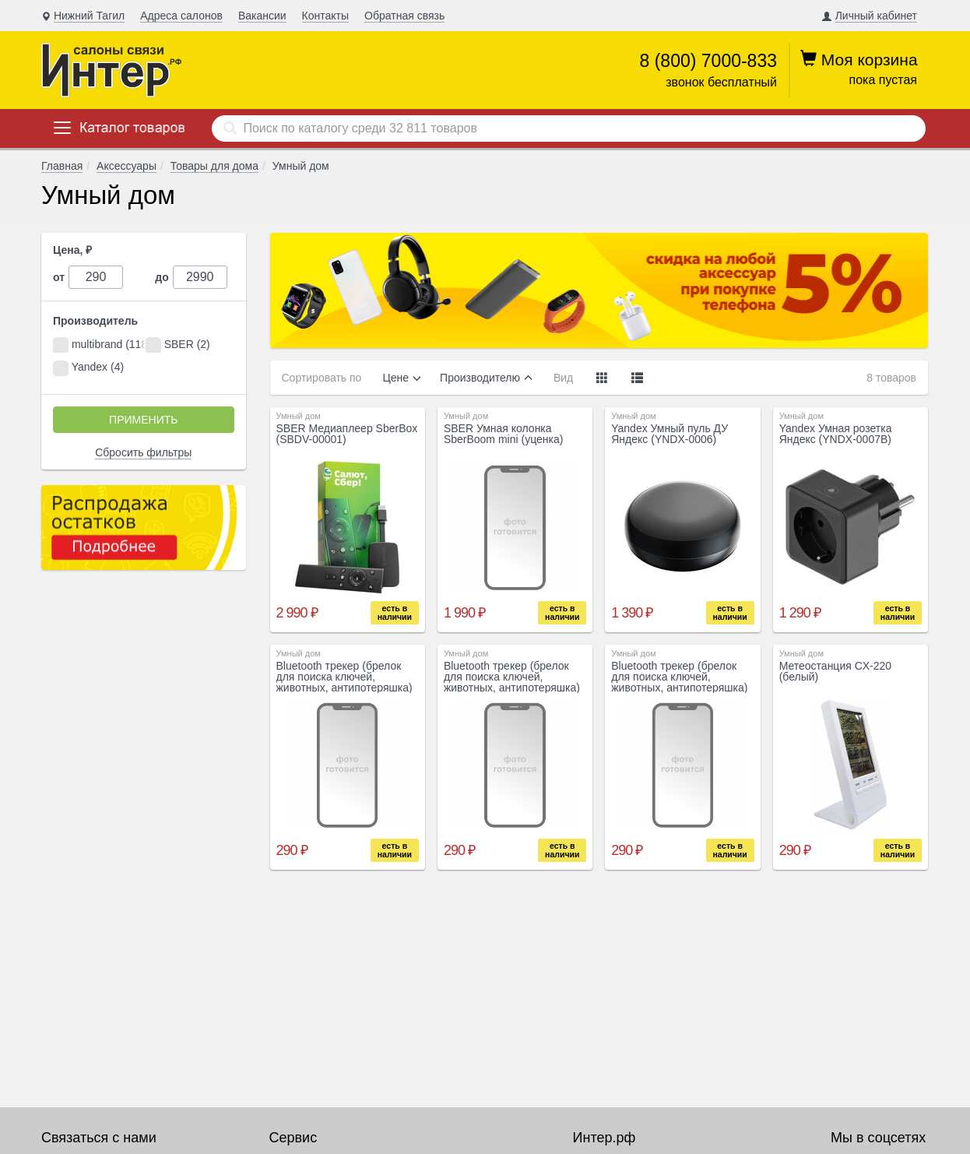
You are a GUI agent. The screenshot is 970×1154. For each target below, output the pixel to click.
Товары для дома (214, 166)
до (161, 277)
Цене (395, 377)
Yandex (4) (88, 368)
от (59, 277)
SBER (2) (178, 345)
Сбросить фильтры (143, 452)
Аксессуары (126, 166)
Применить (143, 419)
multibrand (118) (99, 345)
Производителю (480, 377)
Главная (62, 166)
